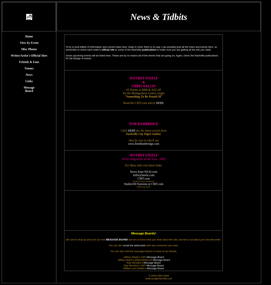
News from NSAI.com (143, 171)
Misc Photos (29, 49)
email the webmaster (134, 245)
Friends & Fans (29, 62)
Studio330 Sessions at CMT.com (143, 184)
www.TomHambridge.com (143, 143)
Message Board (29, 89)
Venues (28, 68)
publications (149, 49)
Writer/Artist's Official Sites (29, 55)
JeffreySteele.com (144, 175)
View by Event (29, 42)
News (29, 74)
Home (29, 36)
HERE (160, 103)
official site (108, 49)
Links (29, 81)
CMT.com (144, 178)
